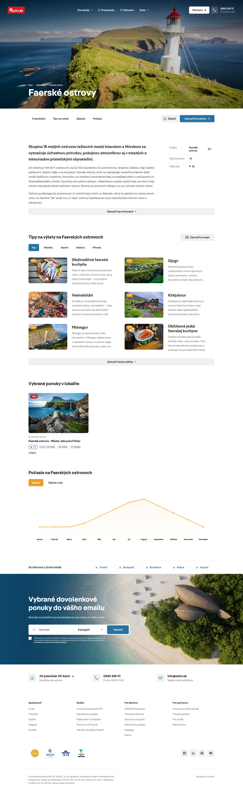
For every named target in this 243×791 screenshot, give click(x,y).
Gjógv (173, 260)
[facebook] (184, 753)
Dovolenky (85, 10)
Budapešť (126, 567)
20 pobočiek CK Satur (56, 676)
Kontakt (33, 729)
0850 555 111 (112, 676)
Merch (128, 735)
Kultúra (81, 247)
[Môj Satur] (199, 10)
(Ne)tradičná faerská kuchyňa (90, 262)
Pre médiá (178, 719)
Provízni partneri (181, 714)
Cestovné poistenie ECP (90, 708)
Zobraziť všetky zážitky (121, 361)
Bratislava (153, 567)
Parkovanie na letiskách (89, 719)
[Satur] (16, 10)
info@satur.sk (177, 676)
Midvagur (80, 327)
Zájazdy (80, 118)
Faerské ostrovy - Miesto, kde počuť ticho (55, 441)
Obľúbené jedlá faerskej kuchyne (183, 328)
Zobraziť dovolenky (197, 118)
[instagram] (201, 753)
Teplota (36, 482)
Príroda (97, 247)
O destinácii (38, 118)
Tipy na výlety (61, 118)
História (48, 247)
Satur (144, 10)
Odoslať (117, 629)
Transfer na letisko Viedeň (90, 729)
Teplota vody (55, 482)
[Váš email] (51, 629)
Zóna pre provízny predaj (186, 708)
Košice (178, 567)
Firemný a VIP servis (87, 724)
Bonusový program (135, 719)
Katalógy (129, 729)
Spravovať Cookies (205, 776)
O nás (32, 708)
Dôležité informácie (135, 708)
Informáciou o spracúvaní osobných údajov (50, 642)
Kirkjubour (177, 295)
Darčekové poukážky (87, 714)
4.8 (33, 447)
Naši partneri (179, 724)
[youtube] (210, 753)
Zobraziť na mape (198, 237)
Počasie (97, 118)
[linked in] (193, 753)
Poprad (202, 567)
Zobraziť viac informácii (121, 211)
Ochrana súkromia (134, 714)
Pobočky (33, 714)
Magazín (33, 724)
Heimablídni (82, 295)
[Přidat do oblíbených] (85, 397)
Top (34, 247)
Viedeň (101, 567)
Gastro (64, 247)
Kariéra (32, 719)
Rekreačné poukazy (135, 724)
